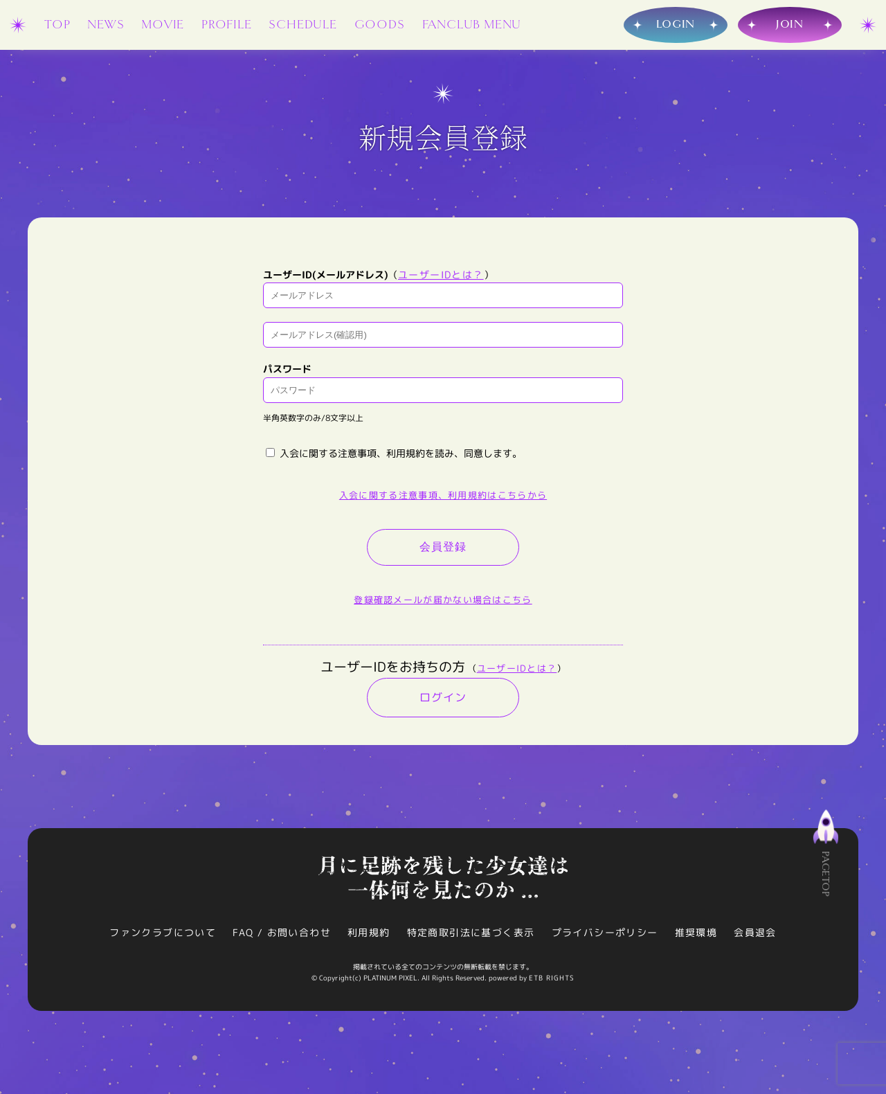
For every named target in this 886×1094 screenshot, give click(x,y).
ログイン (442, 697)
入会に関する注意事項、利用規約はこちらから (443, 495)
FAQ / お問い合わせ (282, 932)
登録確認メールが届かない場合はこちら (443, 599)
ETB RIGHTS (552, 978)
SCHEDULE (302, 24)
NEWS (105, 24)
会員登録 (442, 547)
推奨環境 (696, 932)
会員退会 (755, 932)
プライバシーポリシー (605, 932)
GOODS (379, 24)
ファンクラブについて (162, 932)
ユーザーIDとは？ (441, 274)
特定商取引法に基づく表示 (471, 932)
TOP (57, 24)
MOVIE (162, 24)
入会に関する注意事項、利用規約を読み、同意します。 (394, 453)
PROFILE (226, 24)
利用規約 (368, 932)
